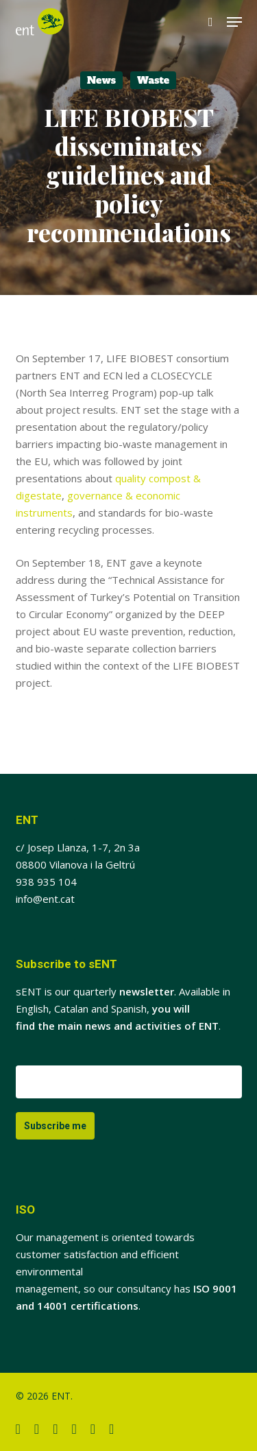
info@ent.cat (45, 899)
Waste (153, 80)
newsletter (146, 991)
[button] (234, 22)
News (101, 80)
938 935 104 (46, 881)
